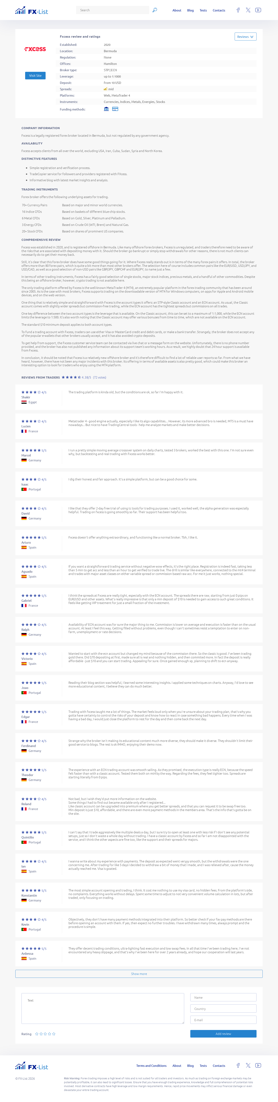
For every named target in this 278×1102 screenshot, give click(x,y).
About (177, 10)
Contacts (219, 10)
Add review (223, 1033)
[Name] (223, 997)
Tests (203, 10)
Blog (190, 10)
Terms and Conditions (151, 1065)
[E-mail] (223, 1020)
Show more (139, 973)
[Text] (102, 1008)
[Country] (223, 1008)
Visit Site (35, 75)
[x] (248, 10)
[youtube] (258, 10)
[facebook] (238, 10)
